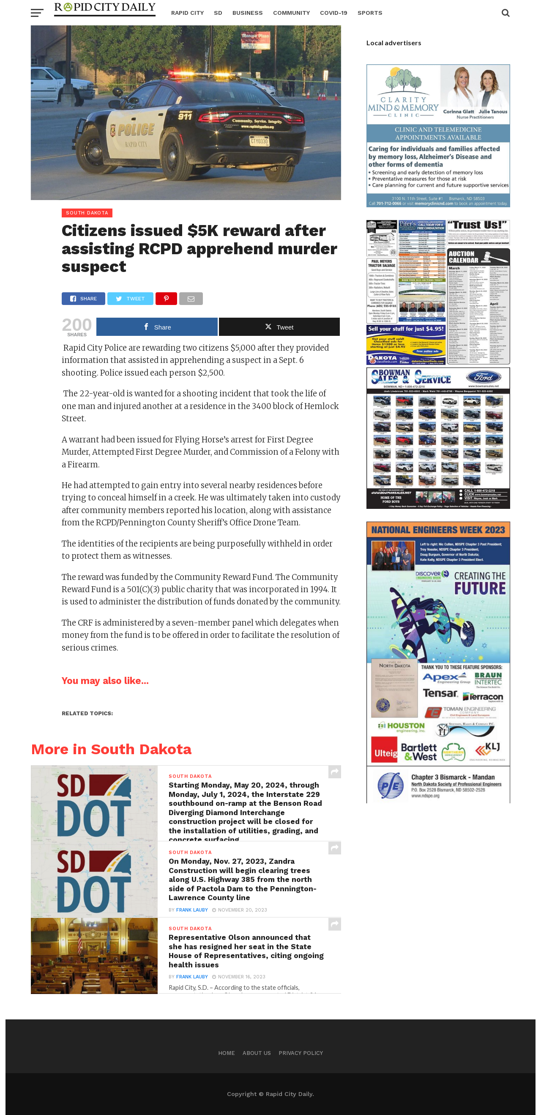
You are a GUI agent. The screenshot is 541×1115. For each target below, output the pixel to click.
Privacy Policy (301, 1053)
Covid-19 (333, 12)
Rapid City (187, 12)
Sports (370, 12)
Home (226, 1053)
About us (257, 1053)
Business (247, 12)
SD (218, 12)
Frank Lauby (192, 910)
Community (291, 12)
